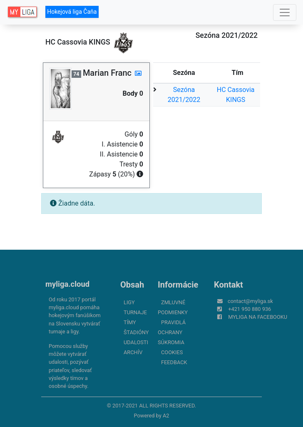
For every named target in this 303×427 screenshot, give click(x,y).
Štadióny (136, 332)
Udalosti (136, 342)
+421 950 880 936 (249, 309)
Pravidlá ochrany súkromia (172, 332)
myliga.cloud (67, 284)
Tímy (130, 322)
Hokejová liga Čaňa (72, 11)
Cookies (172, 352)
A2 (166, 415)
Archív (133, 352)
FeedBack (174, 362)
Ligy (129, 302)
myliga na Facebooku (257, 317)
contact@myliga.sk (250, 301)
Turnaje (135, 312)
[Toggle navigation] (284, 12)
